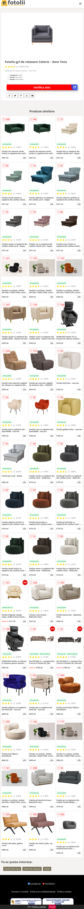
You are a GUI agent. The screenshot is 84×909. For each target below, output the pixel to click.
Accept (52, 906)
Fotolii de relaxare (32, 868)
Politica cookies (64, 891)
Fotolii (47, 868)
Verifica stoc (55, 87)
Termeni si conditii (19, 891)
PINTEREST (48, 884)
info (24, 157)
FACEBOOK (34, 884)
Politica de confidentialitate (42, 891)
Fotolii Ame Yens (12, 868)
